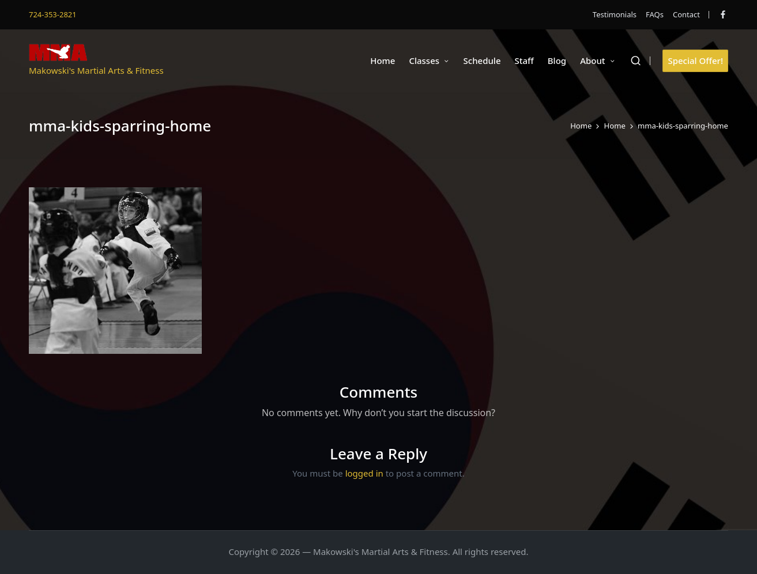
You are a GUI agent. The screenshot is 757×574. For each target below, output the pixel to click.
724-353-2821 (53, 14)
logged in (364, 473)
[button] (695, 61)
